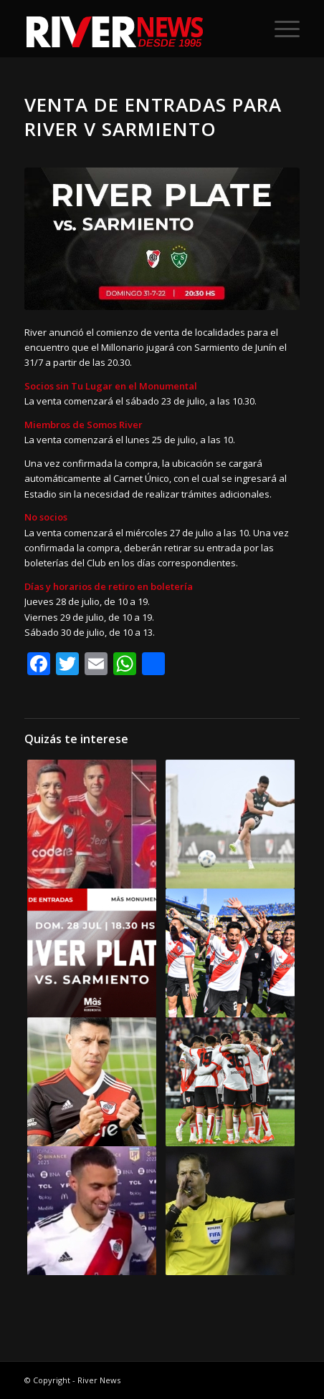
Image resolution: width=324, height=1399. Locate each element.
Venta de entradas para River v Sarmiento (153, 117)
